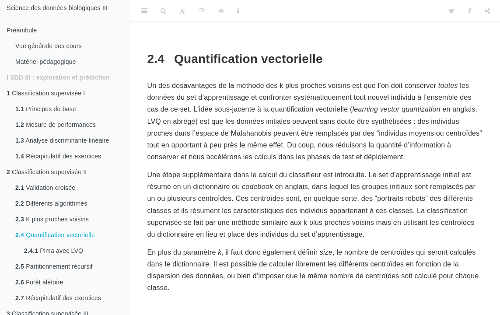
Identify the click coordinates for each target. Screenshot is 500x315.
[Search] (163, 11)
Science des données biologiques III (57, 7)
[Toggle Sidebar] (144, 11)
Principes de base (45, 108)
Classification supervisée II (47, 171)
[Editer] (201, 11)
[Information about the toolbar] (238, 11)
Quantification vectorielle (55, 234)
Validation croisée (45, 187)
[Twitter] (451, 11)
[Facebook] (470, 11)
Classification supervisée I (46, 93)
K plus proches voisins (52, 219)
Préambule (22, 30)
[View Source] (221, 11)
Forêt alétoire (39, 282)
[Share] (487, 11)
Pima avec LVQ (53, 250)
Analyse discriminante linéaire (62, 140)
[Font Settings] (182, 11)
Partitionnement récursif (54, 266)
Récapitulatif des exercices (58, 156)
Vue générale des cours (48, 45)
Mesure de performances (55, 124)
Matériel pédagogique (45, 61)
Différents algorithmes (51, 203)
